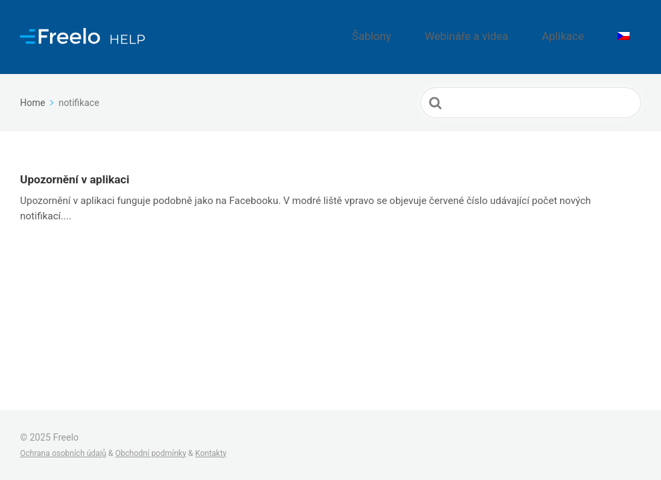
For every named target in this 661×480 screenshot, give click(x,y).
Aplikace (583, 30)
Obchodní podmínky (151, 453)
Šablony (427, 30)
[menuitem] (629, 30)
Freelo (65, 437)
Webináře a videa (505, 30)
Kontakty (210, 453)
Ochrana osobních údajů (63, 453)
